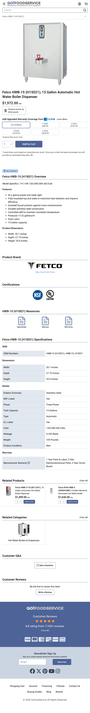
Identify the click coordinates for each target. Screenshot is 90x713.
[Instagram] (58, 671)
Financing (47, 686)
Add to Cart (28, 144)
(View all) (84, 480)
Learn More (62, 119)
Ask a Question (10, 171)
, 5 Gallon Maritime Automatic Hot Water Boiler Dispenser (72, 490)
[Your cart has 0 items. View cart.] (86, 4)
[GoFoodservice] (25, 3)
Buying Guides (34, 691)
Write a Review (45, 592)
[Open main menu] (4, 4)
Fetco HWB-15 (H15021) (13, 16)
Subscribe (61, 662)
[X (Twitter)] (38, 671)
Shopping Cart (17, 686)
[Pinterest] (45, 671)
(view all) (45, 630)
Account (33, 686)
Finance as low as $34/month (14, 110)
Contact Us (74, 686)
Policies (60, 686)
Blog (49, 691)
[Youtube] (52, 671)
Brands (59, 691)
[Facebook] (32, 671)
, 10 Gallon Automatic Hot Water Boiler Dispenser (29, 490)
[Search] (42, 10)
